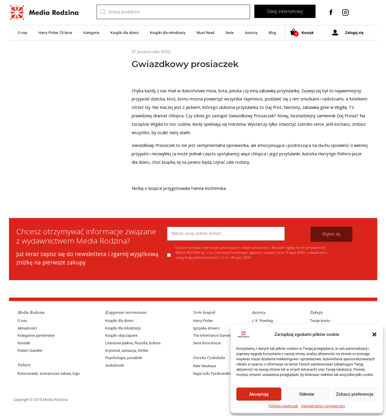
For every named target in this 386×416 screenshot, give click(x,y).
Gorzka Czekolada (209, 358)
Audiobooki (114, 365)
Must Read (205, 32)
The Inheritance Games (212, 335)
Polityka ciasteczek (283, 406)
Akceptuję (259, 394)
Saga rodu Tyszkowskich (213, 373)
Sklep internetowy (285, 11)
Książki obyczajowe (121, 335)
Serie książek (204, 312)
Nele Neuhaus (204, 366)
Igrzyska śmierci (206, 328)
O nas (23, 32)
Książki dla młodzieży (167, 32)
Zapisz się (331, 234)
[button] (374, 334)
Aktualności (27, 328)
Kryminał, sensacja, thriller (126, 350)
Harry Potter (203, 320)
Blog (272, 32)
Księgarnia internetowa (125, 312)
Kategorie (91, 32)
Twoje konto (320, 320)
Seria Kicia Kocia (207, 343)
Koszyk (304, 32)
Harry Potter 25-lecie (55, 32)
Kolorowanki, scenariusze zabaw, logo (49, 373)
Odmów (306, 394)
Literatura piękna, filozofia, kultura (132, 343)
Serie (229, 32)
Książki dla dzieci (124, 32)
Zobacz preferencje (355, 394)
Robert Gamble (30, 350)
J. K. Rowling (262, 320)
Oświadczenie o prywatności (323, 406)
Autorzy (251, 32)
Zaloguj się (354, 32)
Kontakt (24, 343)
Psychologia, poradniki (123, 358)
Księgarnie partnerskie (36, 335)
